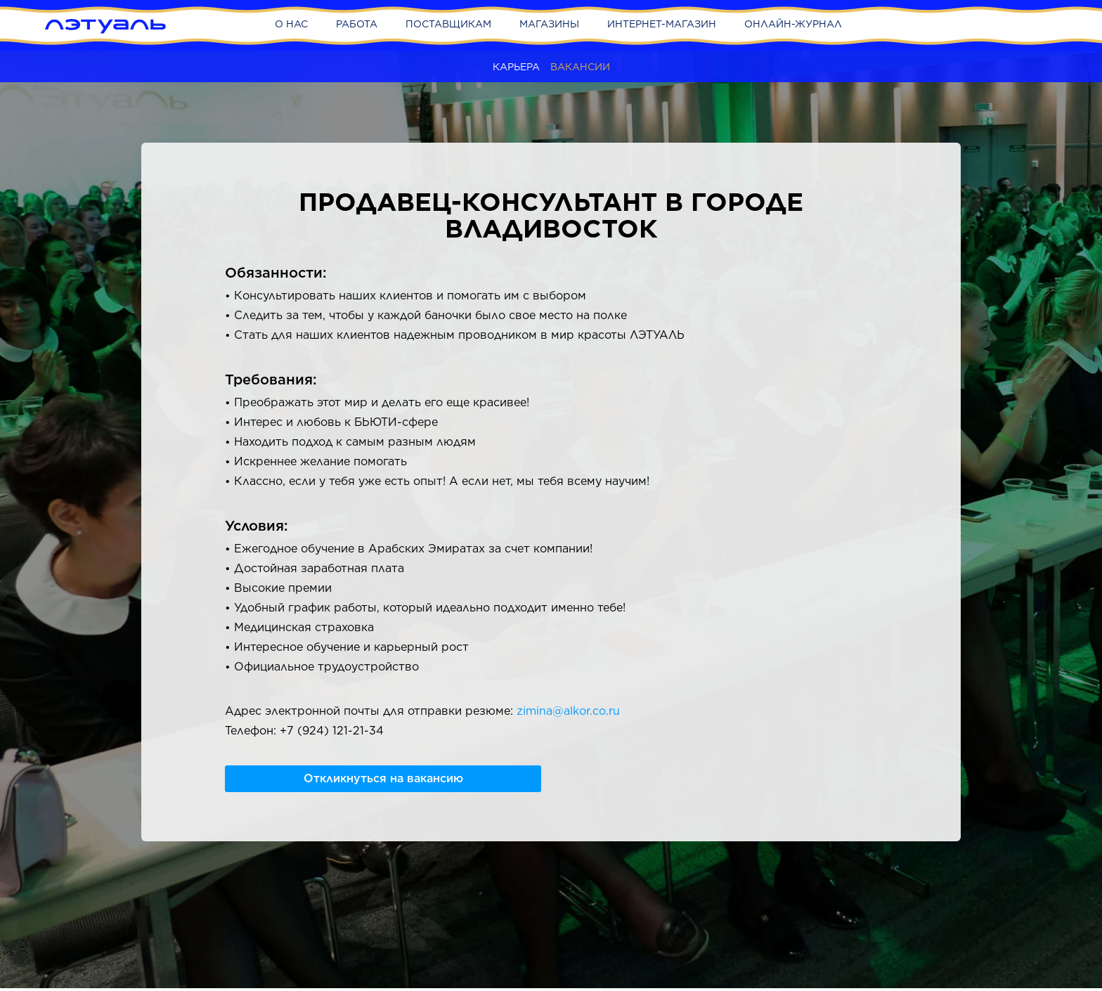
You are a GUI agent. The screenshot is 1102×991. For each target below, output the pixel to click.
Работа (356, 24)
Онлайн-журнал (793, 24)
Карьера (516, 66)
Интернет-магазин (661, 24)
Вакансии (580, 66)
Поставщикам (448, 24)
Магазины (549, 24)
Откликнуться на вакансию (383, 778)
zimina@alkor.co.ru (568, 711)
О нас (291, 24)
